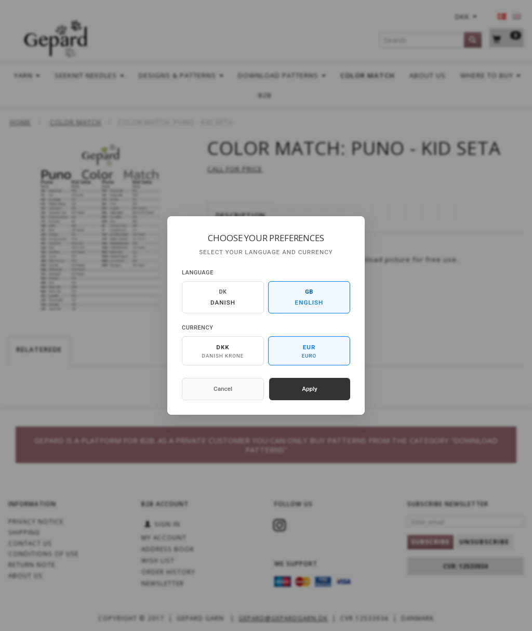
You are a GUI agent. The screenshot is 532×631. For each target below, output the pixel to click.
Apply (309, 388)
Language (198, 272)
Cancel (223, 388)
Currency (197, 327)
